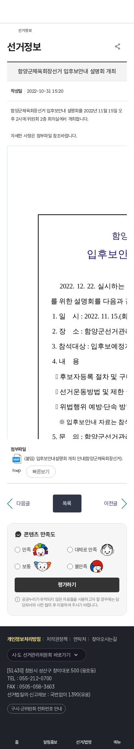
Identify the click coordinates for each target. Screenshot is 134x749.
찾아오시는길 (104, 639)
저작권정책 (57, 639)
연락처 (79, 639)
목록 (67, 503)
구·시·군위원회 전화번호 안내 (36, 708)
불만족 (81, 566)
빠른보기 (41, 472)
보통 (26, 566)
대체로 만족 (86, 550)
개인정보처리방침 (24, 639)
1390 (73, 694)
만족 (26, 550)
